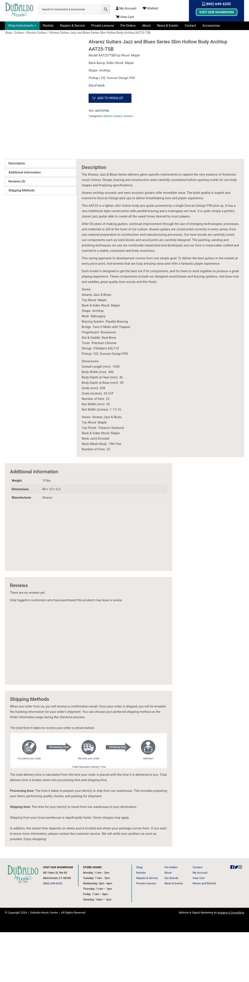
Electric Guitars (113, 116)
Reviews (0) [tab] (16, 231)
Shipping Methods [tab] (21, 240)
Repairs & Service (72, 25)
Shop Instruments (20, 25)
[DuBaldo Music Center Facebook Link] (232, 917)
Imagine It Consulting (230, 962)
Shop (139, 917)
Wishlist (150, 8)
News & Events (167, 25)
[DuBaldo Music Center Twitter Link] (236, 917)
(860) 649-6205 (216, 4)
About (146, 25)
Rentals (48, 25)
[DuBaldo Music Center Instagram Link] (240, 917)
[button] (110, 98)
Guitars (128, 116)
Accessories (211, 25)
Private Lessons (102, 25)
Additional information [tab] (24, 222)
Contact (190, 25)
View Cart (125, 17)
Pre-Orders (128, 25)
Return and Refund (204, 933)
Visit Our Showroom (216, 12)
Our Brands (171, 927)
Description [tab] (16, 213)
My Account (126, 8)
